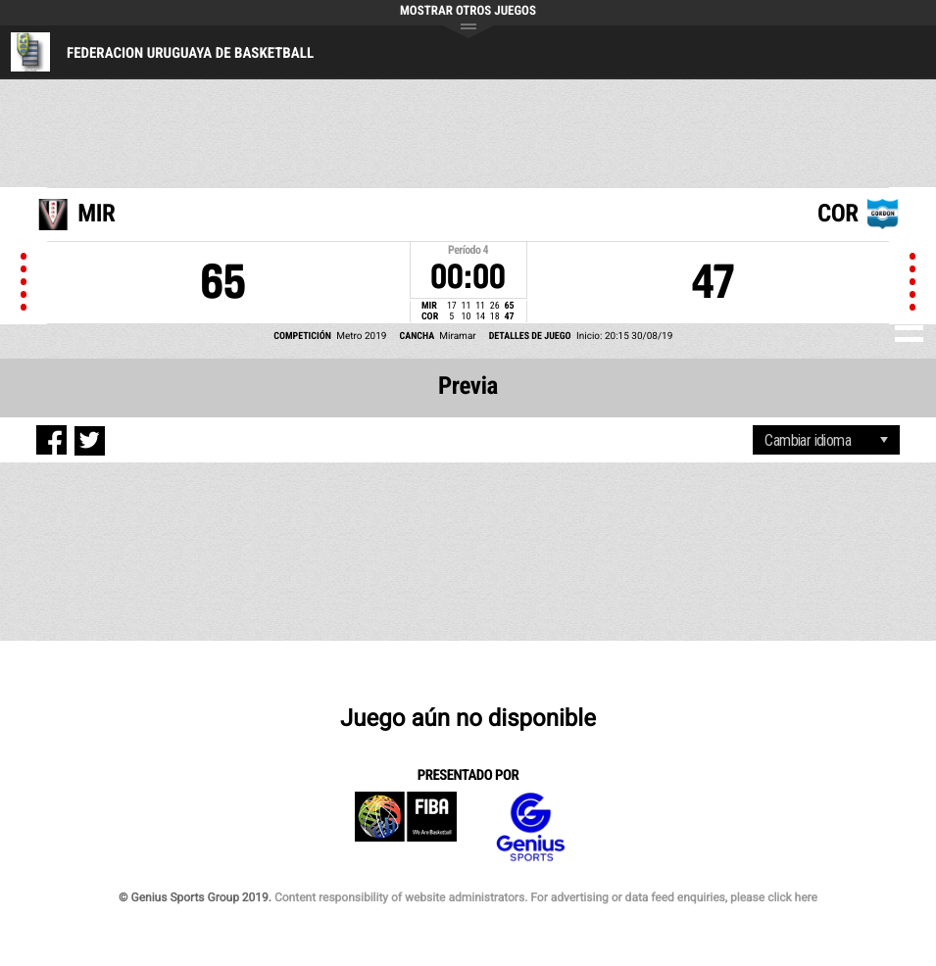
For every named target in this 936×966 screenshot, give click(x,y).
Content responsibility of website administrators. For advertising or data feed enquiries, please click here (545, 897)
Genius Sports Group (530, 827)
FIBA (406, 827)
